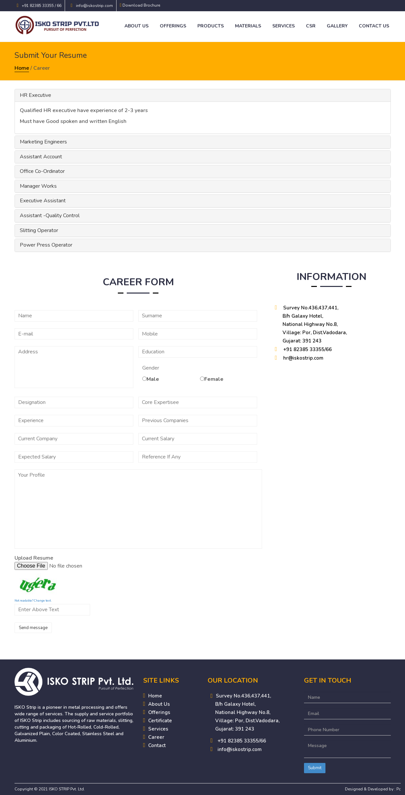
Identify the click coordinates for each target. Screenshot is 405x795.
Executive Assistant (43, 200)
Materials (248, 26)
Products (210, 26)
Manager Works (38, 186)
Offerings (173, 26)
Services (283, 26)
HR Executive (35, 95)
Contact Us (374, 26)
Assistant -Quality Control (50, 215)
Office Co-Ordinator (42, 171)
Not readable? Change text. (33, 601)
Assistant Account (41, 156)
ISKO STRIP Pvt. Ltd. (67, 789)
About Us (136, 26)
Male (153, 379)
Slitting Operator (39, 230)
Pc (398, 789)
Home (22, 68)
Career (156, 737)
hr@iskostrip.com (303, 358)
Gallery (337, 26)
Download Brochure (141, 5)
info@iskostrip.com (94, 5)
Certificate (160, 720)
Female (213, 379)
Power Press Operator (46, 245)
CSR (311, 26)
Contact (157, 745)
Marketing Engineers (43, 141)
